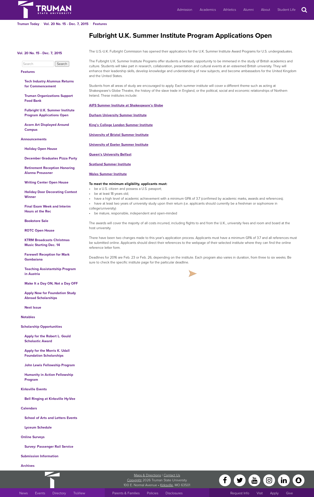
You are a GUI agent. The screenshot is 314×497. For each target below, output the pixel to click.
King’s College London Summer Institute (121, 125)
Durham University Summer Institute (118, 115)
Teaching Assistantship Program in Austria (50, 271)
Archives (28, 466)
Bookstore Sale (36, 221)
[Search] (38, 64)
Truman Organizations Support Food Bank (49, 98)
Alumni (248, 10)
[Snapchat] (298, 480)
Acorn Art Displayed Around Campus (47, 127)
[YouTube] (255, 480)
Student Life (286, 10)
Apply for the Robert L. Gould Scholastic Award (48, 338)
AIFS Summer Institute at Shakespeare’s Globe (126, 105)
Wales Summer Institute (108, 174)
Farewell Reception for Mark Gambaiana (47, 257)
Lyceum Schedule (38, 427)
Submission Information (39, 456)
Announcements (34, 139)
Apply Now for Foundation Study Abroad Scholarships (50, 295)
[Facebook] (225, 480)
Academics (208, 10)
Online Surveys (33, 437)
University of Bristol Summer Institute (119, 135)
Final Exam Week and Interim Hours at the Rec (48, 208)
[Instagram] (269, 480)
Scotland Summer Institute (110, 164)
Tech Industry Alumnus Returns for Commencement (49, 83)
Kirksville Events (34, 389)
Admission (184, 10)
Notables (28, 317)
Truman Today (28, 24)
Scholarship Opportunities (41, 327)
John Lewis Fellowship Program (50, 365)
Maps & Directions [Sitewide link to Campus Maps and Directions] (147, 475)
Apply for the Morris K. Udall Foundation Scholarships (47, 353)
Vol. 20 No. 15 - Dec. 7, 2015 (66, 24)
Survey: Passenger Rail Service (49, 447)
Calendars (29, 408)
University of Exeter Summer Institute (118, 145)
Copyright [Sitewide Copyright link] (134, 480)
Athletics (229, 10)
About (265, 10)
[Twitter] (240, 480)
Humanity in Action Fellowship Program (49, 377)
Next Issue (33, 307)
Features (100, 24)
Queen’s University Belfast (110, 154)
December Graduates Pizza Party (51, 158)
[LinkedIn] (284, 480)
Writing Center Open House (46, 182)
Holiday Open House (41, 149)
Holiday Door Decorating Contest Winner (51, 194)
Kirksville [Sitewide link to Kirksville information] (166, 485)
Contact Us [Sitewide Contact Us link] (172, 475)
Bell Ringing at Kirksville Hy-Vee (50, 399)
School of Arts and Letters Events (51, 418)
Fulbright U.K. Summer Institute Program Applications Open (50, 112)
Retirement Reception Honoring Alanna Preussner (50, 170)
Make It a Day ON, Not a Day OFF (51, 283)
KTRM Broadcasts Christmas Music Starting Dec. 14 (47, 242)
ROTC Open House (39, 230)
